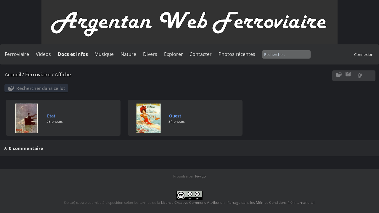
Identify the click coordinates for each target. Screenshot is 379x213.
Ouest (175, 116)
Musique (104, 54)
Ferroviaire (17, 54)
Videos (43, 54)
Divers (150, 54)
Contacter (201, 54)
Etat (51, 116)
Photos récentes (237, 54)
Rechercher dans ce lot (40, 88)
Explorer (173, 54)
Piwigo (200, 176)
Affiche (63, 74)
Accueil (13, 74)
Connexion (363, 54)
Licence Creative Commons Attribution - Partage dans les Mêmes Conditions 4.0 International (237, 202)
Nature (128, 54)
